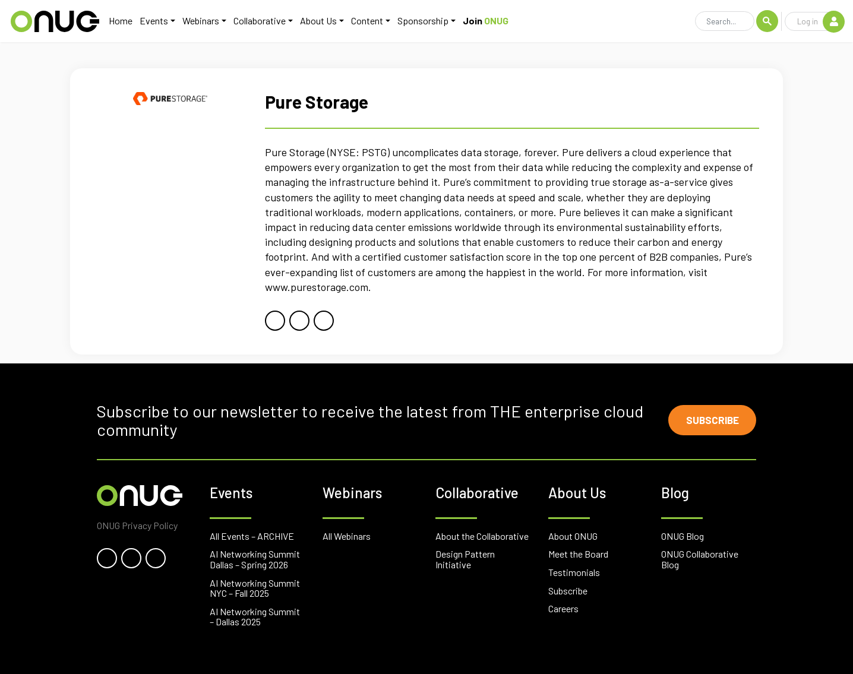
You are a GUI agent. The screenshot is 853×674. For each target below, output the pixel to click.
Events (152, 21)
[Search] (724, 22)
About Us (316, 21)
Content (365, 21)
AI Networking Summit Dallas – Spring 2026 (255, 559)
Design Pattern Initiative (465, 559)
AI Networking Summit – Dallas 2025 (255, 617)
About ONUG (573, 536)
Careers (563, 608)
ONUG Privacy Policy (137, 525)
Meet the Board (578, 553)
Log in (820, 21)
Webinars (199, 21)
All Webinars (347, 536)
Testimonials (574, 572)
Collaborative (258, 21)
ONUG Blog (682, 536)
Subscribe (709, 420)
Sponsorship (421, 21)
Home (119, 21)
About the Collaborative (482, 536)
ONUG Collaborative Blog (699, 559)
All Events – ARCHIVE (252, 536)
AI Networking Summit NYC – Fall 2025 (255, 588)
